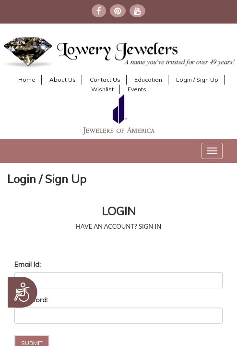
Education (148, 79)
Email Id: (27, 264)
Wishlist (102, 89)
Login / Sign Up (197, 79)
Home (27, 79)
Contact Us (105, 79)
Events (137, 89)
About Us (62, 79)
